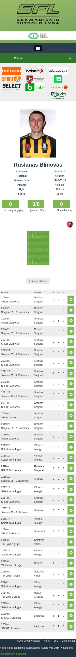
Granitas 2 (59, 171)
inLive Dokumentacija (28, 640)
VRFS (46, 640)
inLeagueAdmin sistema (13, 654)
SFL (56, 640)
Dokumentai (68, 640)
